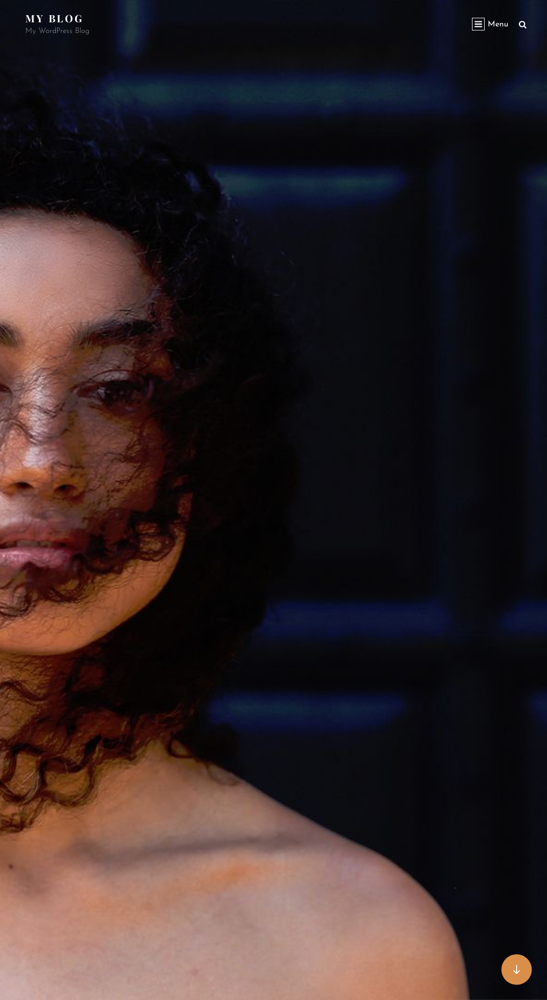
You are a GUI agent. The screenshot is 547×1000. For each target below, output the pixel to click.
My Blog (54, 18)
